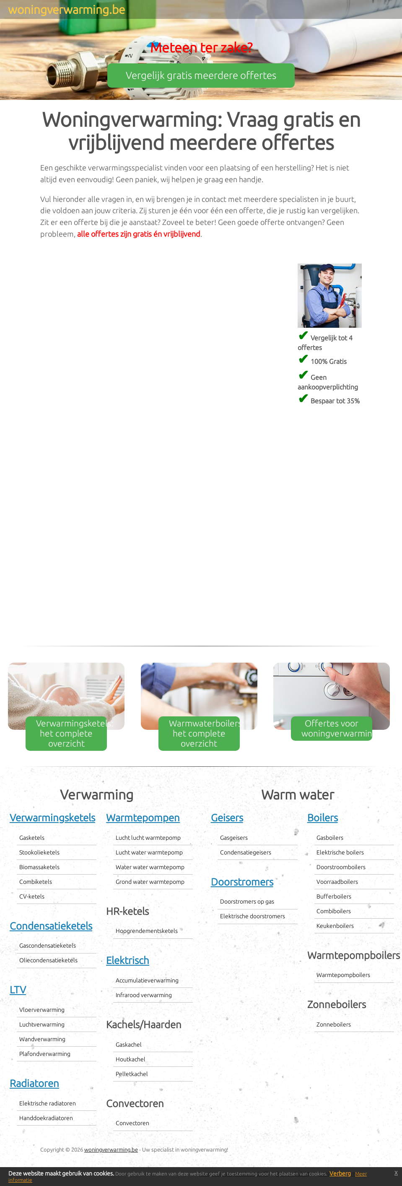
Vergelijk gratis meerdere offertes (201, 75)
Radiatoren (34, 1083)
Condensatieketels (51, 926)
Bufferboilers (333, 896)
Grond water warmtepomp (150, 881)
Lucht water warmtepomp (149, 852)
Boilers (322, 817)
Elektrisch (127, 960)
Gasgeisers (234, 837)
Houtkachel (130, 1059)
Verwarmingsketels (52, 817)
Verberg (340, 1173)
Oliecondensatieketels (48, 960)
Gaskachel (129, 1044)
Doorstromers (242, 882)
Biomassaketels (39, 867)
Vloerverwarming (42, 1009)
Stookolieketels (39, 852)
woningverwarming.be (111, 1149)
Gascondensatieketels (47, 945)
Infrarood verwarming (144, 995)
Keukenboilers (335, 925)
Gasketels (31, 837)
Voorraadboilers (337, 881)
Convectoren (132, 1123)
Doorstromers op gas (247, 901)
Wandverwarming (42, 1039)
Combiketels (35, 881)
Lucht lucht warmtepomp (148, 837)
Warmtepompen (143, 817)
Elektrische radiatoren (47, 1103)
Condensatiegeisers (245, 852)
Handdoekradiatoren (46, 1118)
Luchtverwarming (42, 1024)
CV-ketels (31, 896)
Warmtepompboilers (343, 975)
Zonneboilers (333, 1024)
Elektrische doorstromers (252, 916)
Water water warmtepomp (150, 867)
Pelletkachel (132, 1074)
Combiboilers (333, 911)
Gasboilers (329, 837)
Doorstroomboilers (341, 867)
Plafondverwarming (44, 1053)
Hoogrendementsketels (147, 930)
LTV (18, 989)
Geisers (227, 817)
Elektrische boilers (340, 852)
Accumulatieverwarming (147, 980)
